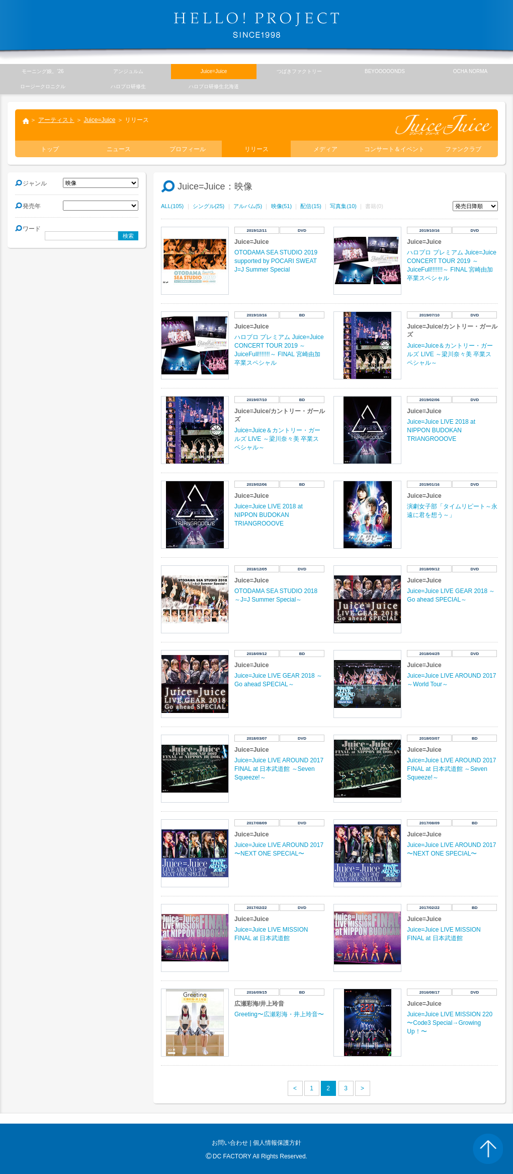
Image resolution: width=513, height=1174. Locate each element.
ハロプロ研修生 (128, 86)
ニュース (119, 149)
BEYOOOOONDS (385, 71)
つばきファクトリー (299, 71)
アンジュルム (128, 71)
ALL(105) (172, 206)
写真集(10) (343, 206)
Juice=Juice (99, 119)
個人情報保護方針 (277, 1142)
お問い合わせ (230, 1142)
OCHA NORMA (470, 71)
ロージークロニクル (42, 86)
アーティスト (56, 119)
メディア (325, 149)
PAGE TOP (488, 1149)
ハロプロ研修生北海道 (214, 86)
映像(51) (281, 206)
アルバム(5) (247, 206)
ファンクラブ (463, 149)
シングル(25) (209, 206)
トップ (25, 122)
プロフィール (187, 149)
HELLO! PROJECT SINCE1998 (256, 25)
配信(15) (310, 206)
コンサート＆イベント (394, 149)
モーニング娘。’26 (42, 71)
